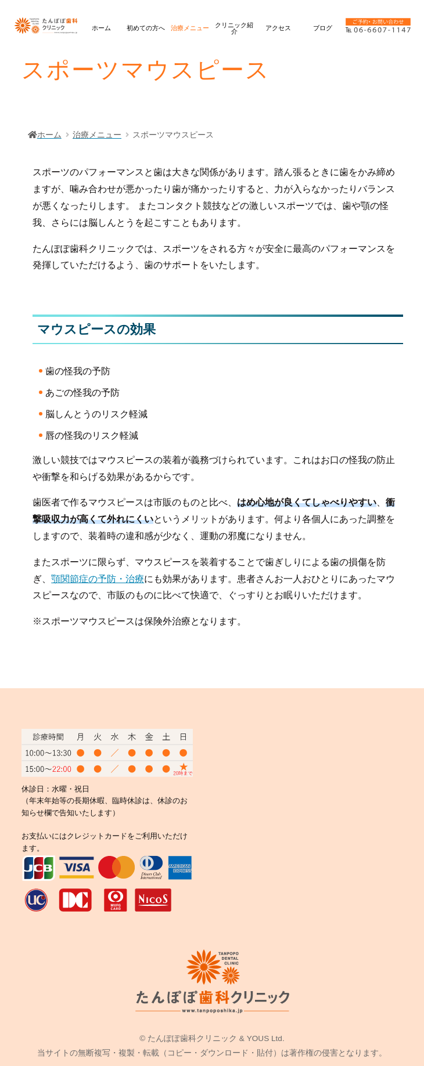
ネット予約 (410, 506)
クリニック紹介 (234, 28)
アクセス (278, 27)
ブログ (322, 27)
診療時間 (409, 580)
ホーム (101, 27)
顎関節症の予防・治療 (97, 579)
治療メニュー (190, 27)
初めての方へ (146, 27)
